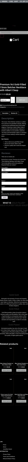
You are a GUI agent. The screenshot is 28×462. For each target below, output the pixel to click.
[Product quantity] (13, 100)
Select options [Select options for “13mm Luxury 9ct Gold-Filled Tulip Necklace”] (7, 401)
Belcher (8, 107)
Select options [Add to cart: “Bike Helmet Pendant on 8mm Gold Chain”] (21, 370)
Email (3, 186)
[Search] (2, 35)
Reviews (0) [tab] (14, 113)
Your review (4, 172)
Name (3, 180)
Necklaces (13, 107)
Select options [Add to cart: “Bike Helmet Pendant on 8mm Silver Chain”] (7, 370)
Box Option (3, 97)
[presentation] (11, 8)
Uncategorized (20, 107)
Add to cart (22, 100)
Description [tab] (5, 113)
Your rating (4, 167)
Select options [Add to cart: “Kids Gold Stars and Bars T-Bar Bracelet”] (21, 401)
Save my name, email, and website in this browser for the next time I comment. (12, 194)
